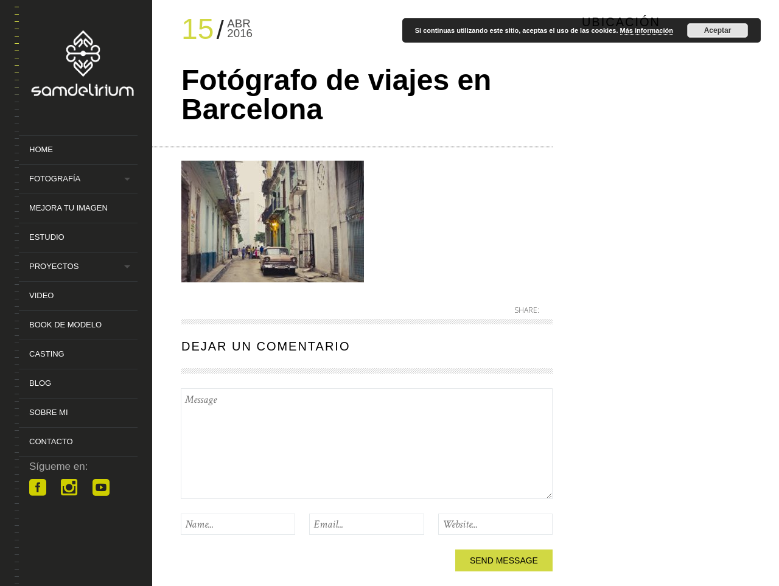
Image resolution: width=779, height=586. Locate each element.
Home (41, 149)
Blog (40, 383)
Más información (646, 30)
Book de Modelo (65, 324)
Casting (47, 353)
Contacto (51, 441)
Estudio (47, 237)
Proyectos (54, 266)
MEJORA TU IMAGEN (68, 207)
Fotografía (54, 178)
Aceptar (718, 30)
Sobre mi (48, 412)
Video (41, 295)
